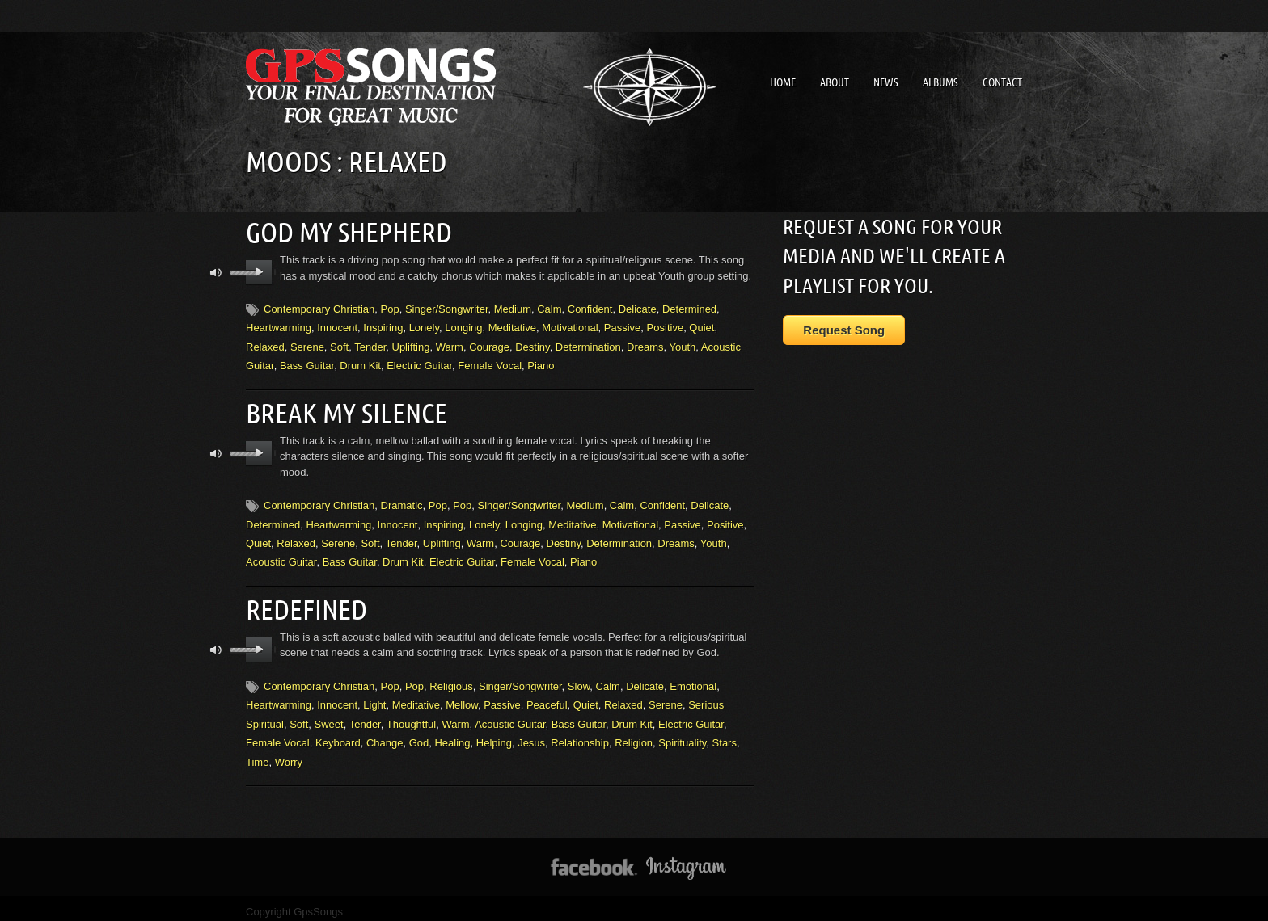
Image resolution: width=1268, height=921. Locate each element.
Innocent (337, 325)
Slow (579, 678)
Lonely (424, 325)
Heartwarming (278, 325)
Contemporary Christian (319, 307)
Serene (307, 344)
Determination (588, 344)
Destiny (532, 344)
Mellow (462, 697)
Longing (463, 325)
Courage (489, 344)
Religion (634, 735)
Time (257, 753)
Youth (683, 344)
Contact (1002, 82)
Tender (370, 344)
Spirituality (682, 735)
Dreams (645, 344)
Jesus (531, 735)
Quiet (701, 325)
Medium (512, 307)
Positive (665, 325)
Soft (339, 344)
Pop (390, 307)
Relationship (580, 735)
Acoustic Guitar (281, 557)
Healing (452, 735)
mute (216, 270)
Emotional (693, 678)
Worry (288, 753)
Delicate (638, 307)
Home (783, 82)
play (259, 270)
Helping (494, 735)
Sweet (329, 715)
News (885, 82)
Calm (549, 307)
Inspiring (383, 325)
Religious (450, 678)
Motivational (570, 325)
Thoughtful (411, 715)
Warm (449, 344)
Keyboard (338, 735)
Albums (940, 82)
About (834, 82)
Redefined (303, 601)
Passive (622, 325)
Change (385, 735)
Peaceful (547, 697)
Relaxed (265, 344)
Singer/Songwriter (446, 307)
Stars (724, 735)
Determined (689, 307)
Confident (590, 307)
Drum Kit (360, 363)
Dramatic (402, 500)
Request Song (844, 330)
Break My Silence (340, 408)
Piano (540, 363)
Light (374, 697)
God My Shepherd (343, 230)
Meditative (512, 325)
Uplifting (411, 344)
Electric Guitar (419, 363)
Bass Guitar (307, 363)
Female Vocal (490, 363)
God (419, 735)
